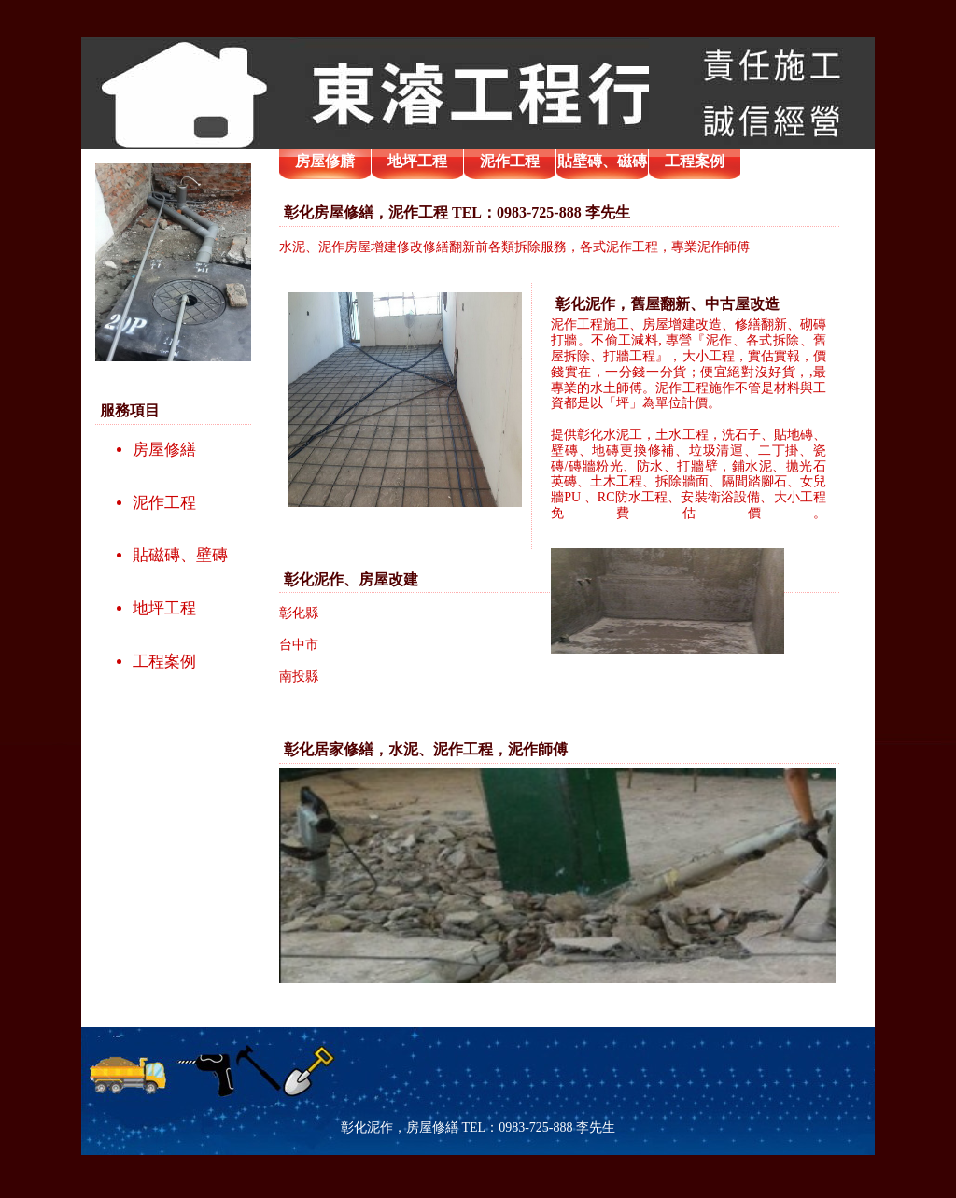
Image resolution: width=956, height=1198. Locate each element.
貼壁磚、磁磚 (602, 161)
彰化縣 (298, 613)
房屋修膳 (325, 161)
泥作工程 (164, 503)
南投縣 (298, 676)
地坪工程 (164, 608)
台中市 (298, 645)
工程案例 (164, 661)
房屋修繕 (164, 449)
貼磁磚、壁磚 (180, 555)
